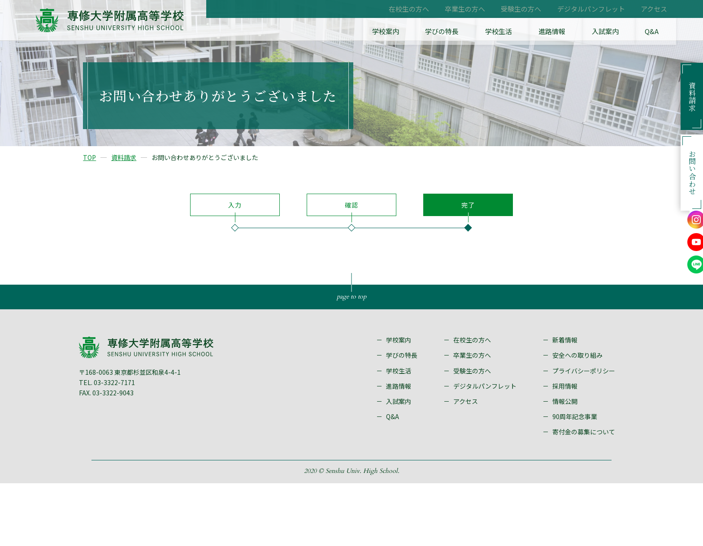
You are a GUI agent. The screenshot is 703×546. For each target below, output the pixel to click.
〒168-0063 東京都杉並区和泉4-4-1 (142, 433)
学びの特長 (491, 31)
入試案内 (623, 31)
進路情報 (580, 31)
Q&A (660, 31)
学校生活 (537, 31)
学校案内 (445, 31)
